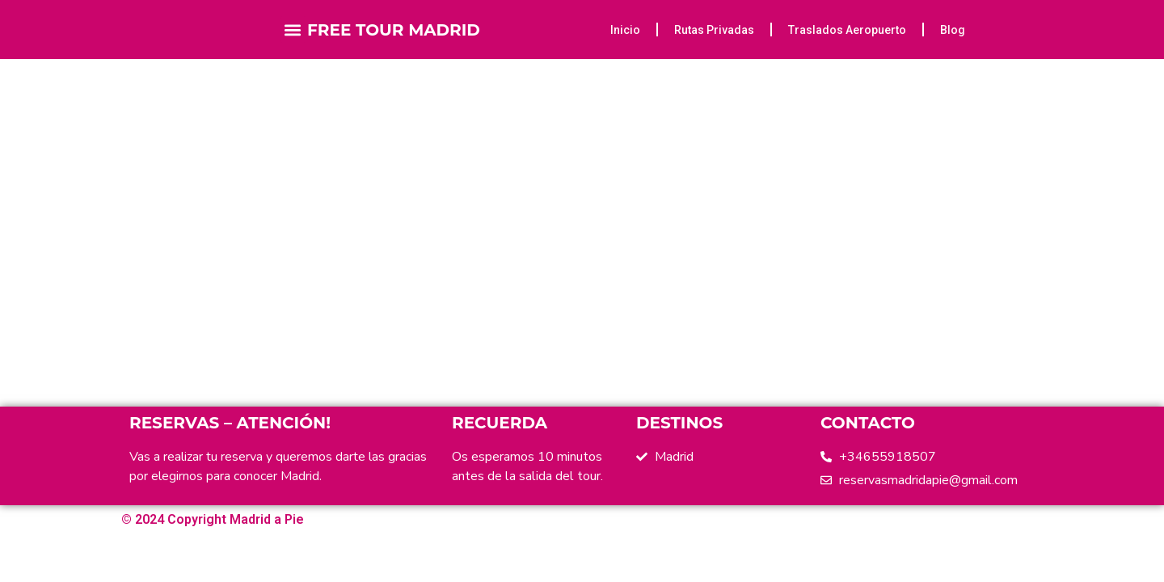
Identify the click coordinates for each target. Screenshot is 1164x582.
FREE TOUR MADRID (393, 30)
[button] (293, 29)
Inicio (625, 29)
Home (552, 180)
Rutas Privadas (714, 29)
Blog (952, 29)
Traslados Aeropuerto (847, 29)
